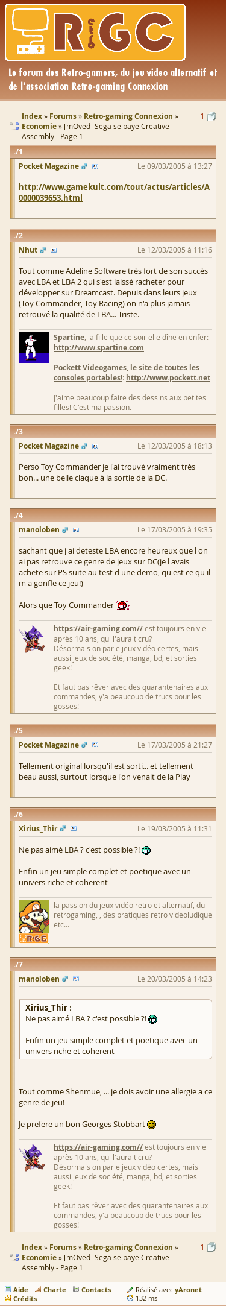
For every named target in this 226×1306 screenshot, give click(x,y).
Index (32, 1247)
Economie (39, 1257)
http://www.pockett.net (168, 378)
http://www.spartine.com (99, 347)
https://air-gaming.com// (98, 628)
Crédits (25, 1298)
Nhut (28, 250)
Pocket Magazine (49, 166)
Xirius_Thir (38, 829)
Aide (20, 1289)
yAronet (188, 1289)
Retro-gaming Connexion (128, 1247)
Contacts (96, 1289)
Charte (54, 1289)
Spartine (69, 337)
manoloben (39, 530)
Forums (63, 1247)
